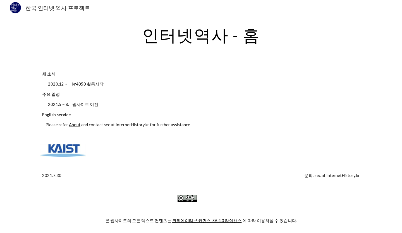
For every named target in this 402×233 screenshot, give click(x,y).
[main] (201, 34)
